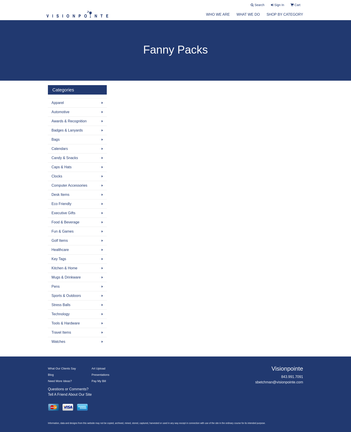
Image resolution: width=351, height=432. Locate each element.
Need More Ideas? (60, 381)
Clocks (56, 176)
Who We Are (218, 18)
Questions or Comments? (68, 389)
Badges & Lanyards (67, 130)
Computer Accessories (69, 185)
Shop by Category (285, 18)
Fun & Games (62, 231)
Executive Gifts (63, 213)
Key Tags (58, 259)
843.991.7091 (292, 377)
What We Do (248, 18)
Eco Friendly (61, 204)
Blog (51, 374)
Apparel (57, 103)
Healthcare (60, 250)
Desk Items (60, 195)
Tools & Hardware (65, 323)
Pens (55, 286)
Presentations (100, 374)
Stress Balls (60, 305)
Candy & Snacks (64, 158)
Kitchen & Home (64, 268)
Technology (60, 314)
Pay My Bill (99, 381)
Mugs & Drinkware (66, 277)
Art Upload (98, 368)
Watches (58, 341)
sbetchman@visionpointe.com (279, 382)
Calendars (59, 149)
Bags (55, 139)
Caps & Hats (61, 167)
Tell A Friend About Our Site (70, 394)
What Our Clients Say (62, 368)
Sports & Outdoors (66, 296)
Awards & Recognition (69, 121)
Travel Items (61, 332)
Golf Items (59, 240)
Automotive (60, 112)
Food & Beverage (65, 222)
